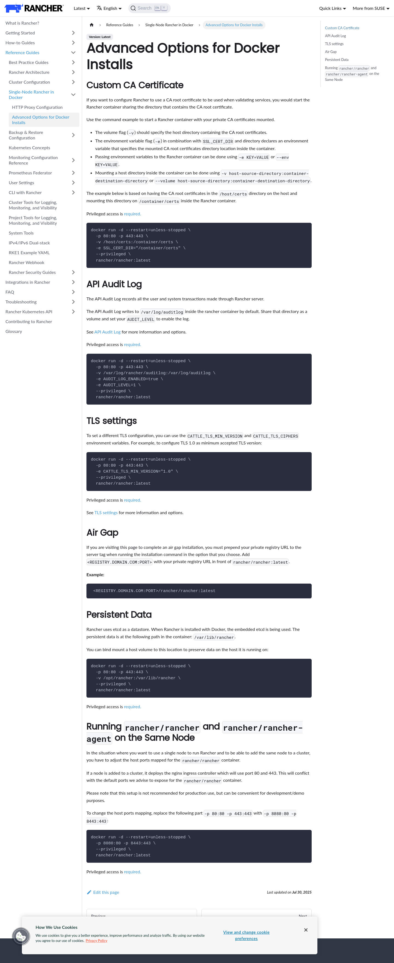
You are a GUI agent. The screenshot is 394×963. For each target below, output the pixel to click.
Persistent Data (337, 59)
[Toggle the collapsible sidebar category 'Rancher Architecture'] (73, 72)
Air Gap (331, 51)
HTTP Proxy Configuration (37, 107)
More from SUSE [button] (369, 8)
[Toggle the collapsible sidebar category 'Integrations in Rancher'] (73, 282)
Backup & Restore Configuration (26, 135)
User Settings (21, 182)
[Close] (306, 930)
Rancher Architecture (29, 72)
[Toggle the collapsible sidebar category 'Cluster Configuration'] (73, 82)
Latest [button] (79, 8)
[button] (21, 936)
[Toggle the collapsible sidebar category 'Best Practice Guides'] (73, 62)
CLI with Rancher (25, 192)
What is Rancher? (22, 22)
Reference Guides (22, 52)
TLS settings (106, 512)
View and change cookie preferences (246, 935)
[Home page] (91, 25)
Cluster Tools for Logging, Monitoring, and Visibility (33, 205)
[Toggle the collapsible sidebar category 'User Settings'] (73, 182)
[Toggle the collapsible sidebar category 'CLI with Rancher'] (73, 192)
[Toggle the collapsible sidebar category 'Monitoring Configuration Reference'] (73, 160)
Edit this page (102, 892)
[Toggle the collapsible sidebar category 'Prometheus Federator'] (73, 172)
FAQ (9, 291)
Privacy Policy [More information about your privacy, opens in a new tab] (96, 940)
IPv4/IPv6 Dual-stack (29, 242)
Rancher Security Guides (32, 272)
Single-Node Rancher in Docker (31, 94)
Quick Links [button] (330, 8)
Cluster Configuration (29, 81)
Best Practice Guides (28, 62)
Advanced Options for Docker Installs (40, 119)
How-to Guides (20, 42)
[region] (169, 935)
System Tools (21, 232)
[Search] (149, 8)
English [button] (107, 8)
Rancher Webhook (26, 262)
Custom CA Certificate (342, 28)
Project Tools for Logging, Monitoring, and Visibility (33, 220)
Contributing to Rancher (28, 321)
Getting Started (20, 32)
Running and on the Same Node (352, 73)
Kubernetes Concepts (29, 147)
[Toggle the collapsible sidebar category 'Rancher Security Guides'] (73, 272)
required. (132, 213)
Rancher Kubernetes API (28, 311)
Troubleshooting (21, 301)
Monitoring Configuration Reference (33, 160)
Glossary (13, 331)
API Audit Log (107, 331)
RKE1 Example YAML (29, 252)
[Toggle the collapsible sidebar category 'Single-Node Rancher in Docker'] (73, 94)
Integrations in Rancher (27, 282)
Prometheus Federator (30, 172)
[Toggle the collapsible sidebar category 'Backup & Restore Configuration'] (73, 135)
